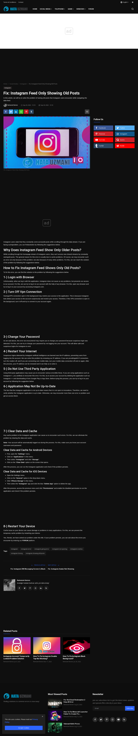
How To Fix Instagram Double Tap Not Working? (45, 658)
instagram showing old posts (35, 553)
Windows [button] (81, 9)
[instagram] (112, 720)
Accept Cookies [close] (23, 728)
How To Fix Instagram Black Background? (74, 658)
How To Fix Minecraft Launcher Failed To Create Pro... (76, 713)
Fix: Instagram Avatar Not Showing (61, 569)
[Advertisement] (69, 66)
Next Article (53, 565)
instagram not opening (59, 549)
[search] (133, 9)
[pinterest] (106, 720)
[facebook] (95, 720)
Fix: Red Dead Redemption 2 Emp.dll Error (74, 701)
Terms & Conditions (9, 2)
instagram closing (17, 553)
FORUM (91, 9)
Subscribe (129, 709)
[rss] (124, 720)
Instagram (23, 84)
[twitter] (100, 720)
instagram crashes (76, 549)
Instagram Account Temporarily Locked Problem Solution (16, 658)
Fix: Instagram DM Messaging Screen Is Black (28, 569)
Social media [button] (46, 9)
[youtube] (118, 720)
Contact (20, 2)
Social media (14, 84)
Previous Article (38, 565)
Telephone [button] (60, 9)
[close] (42, 716)
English (124, 2)
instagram (14, 549)
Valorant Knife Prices (72, 724)
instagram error (26, 549)
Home (35, 9)
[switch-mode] (133, 2)
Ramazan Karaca (23, 580)
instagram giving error (42, 549)
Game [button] (71, 9)
